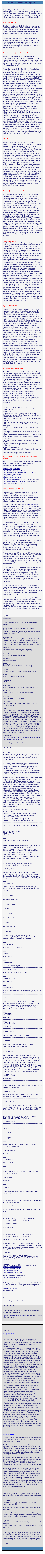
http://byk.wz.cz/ (8, 483)
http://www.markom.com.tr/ (12, 1277)
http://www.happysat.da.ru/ (12, 1267)
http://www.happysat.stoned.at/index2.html (17, 470)
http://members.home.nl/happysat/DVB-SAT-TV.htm (20, 737)
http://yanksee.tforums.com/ (12, 739)
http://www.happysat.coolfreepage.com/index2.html (20, 472)
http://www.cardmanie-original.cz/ (14, 481)
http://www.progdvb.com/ (11, 469)
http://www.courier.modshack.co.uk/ (15, 479)
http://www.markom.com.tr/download (15, 1316)
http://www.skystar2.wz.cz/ (12, 474)
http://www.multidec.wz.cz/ (12, 476)
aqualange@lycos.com (10, 1288)
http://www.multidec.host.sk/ (12, 478)
